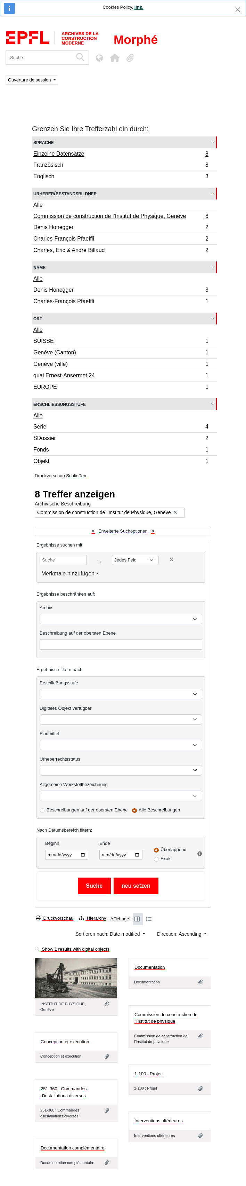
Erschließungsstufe (59, 404)
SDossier (120, 439)
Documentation (149, 967)
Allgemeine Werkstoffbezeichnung (74, 784)
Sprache (43, 142)
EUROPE (120, 388)
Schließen (76, 475)
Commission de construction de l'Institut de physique (165, 1018)
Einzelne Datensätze (120, 154)
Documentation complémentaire (73, 1147)
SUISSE (120, 342)
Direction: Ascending (180, 934)
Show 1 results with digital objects (72, 949)
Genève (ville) (120, 365)
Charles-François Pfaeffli (120, 240)
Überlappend (173, 849)
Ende (104, 843)
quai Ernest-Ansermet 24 (120, 376)
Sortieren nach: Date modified (108, 934)
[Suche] (39, 57)
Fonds (120, 451)
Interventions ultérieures (158, 1120)
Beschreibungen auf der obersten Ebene (87, 809)
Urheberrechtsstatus (60, 759)
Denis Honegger (120, 228)
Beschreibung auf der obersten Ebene (78, 633)
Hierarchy (92, 918)
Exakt (166, 858)
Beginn (52, 843)
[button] (114, 58)
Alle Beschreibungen (159, 809)
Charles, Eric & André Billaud (120, 251)
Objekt (120, 462)
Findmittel (49, 733)
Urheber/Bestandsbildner (65, 193)
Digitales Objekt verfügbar (66, 708)
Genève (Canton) (120, 353)
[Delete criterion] (171, 560)
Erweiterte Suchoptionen (123, 531)
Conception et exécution (65, 1041)
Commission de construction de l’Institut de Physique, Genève (120, 217)
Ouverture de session (30, 80)
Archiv (46, 607)
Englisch (120, 177)
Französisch (120, 166)
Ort (37, 318)
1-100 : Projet (148, 1073)
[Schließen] (238, 9)
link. (139, 7)
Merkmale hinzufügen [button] (68, 573)
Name (39, 267)
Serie (120, 428)
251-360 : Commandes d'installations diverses (64, 1092)
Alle (38, 205)
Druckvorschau (54, 918)
